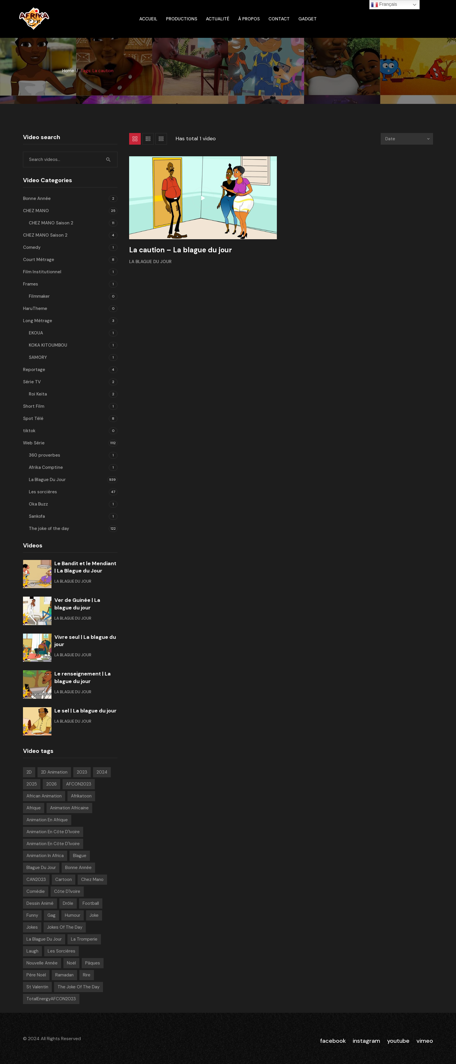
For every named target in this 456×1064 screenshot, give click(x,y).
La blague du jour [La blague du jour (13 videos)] (44, 939)
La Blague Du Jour (150, 262)
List (148, 138)
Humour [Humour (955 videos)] (72, 915)
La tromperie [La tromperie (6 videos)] (84, 939)
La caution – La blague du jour (180, 249)
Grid (135, 138)
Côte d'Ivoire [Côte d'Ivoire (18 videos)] (67, 891)
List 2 (161, 138)
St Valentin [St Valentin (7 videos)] (37, 987)
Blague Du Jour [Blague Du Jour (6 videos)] (41, 867)
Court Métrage (38, 260)
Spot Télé (33, 418)
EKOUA (36, 333)
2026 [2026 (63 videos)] (51, 784)
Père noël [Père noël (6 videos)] (36, 975)
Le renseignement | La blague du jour (82, 677)
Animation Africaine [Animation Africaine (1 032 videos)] (69, 808)
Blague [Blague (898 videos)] (79, 856)
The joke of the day (49, 528)
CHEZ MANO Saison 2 (51, 223)
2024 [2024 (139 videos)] (102, 772)
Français (384, 4)
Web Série (33, 443)
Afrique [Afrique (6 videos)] (33, 808)
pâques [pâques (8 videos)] (92, 963)
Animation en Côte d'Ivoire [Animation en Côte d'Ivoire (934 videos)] (53, 832)
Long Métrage (37, 321)
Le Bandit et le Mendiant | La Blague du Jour (85, 567)
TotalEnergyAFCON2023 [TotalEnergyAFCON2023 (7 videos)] (51, 999)
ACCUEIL (148, 19)
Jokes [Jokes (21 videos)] (32, 927)
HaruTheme (35, 308)
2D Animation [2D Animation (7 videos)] (54, 772)
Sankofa (37, 516)
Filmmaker (39, 296)
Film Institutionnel (42, 272)
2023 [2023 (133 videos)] (82, 772)
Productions (181, 19)
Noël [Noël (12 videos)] (71, 963)
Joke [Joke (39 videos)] (94, 915)
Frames (30, 284)
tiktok (29, 431)
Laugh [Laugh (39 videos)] (32, 951)
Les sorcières (43, 492)
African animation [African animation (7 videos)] (44, 796)
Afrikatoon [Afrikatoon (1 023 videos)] (81, 796)
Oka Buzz (38, 504)
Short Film (33, 406)
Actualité (217, 19)
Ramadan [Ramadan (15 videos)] (64, 975)
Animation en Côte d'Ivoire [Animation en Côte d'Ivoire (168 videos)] (53, 844)
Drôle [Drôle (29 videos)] (68, 903)
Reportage (34, 370)
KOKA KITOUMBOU (48, 345)
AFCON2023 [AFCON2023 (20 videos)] (78, 784)
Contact (279, 19)
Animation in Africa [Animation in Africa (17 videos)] (45, 856)
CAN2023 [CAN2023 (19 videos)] (36, 879)
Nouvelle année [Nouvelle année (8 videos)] (42, 963)
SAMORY (38, 357)
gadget (307, 19)
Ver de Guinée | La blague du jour (77, 604)
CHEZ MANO (36, 211)
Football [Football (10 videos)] (91, 903)
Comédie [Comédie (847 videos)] (35, 891)
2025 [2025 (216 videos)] (31, 784)
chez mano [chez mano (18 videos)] (92, 879)
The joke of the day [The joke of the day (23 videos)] (78, 987)
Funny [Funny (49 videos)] (32, 915)
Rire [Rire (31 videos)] (86, 975)
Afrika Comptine (46, 467)
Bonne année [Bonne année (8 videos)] (78, 867)
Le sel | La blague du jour (85, 710)
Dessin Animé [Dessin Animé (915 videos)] (40, 903)
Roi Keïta (38, 394)
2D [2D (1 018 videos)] (29, 772)
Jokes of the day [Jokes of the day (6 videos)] (64, 927)
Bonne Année (37, 198)
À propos (249, 19)
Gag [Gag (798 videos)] (51, 915)
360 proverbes (44, 455)
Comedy (32, 247)
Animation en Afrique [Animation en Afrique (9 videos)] (47, 820)
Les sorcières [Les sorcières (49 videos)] (61, 951)
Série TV (32, 382)
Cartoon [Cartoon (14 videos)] (63, 879)
